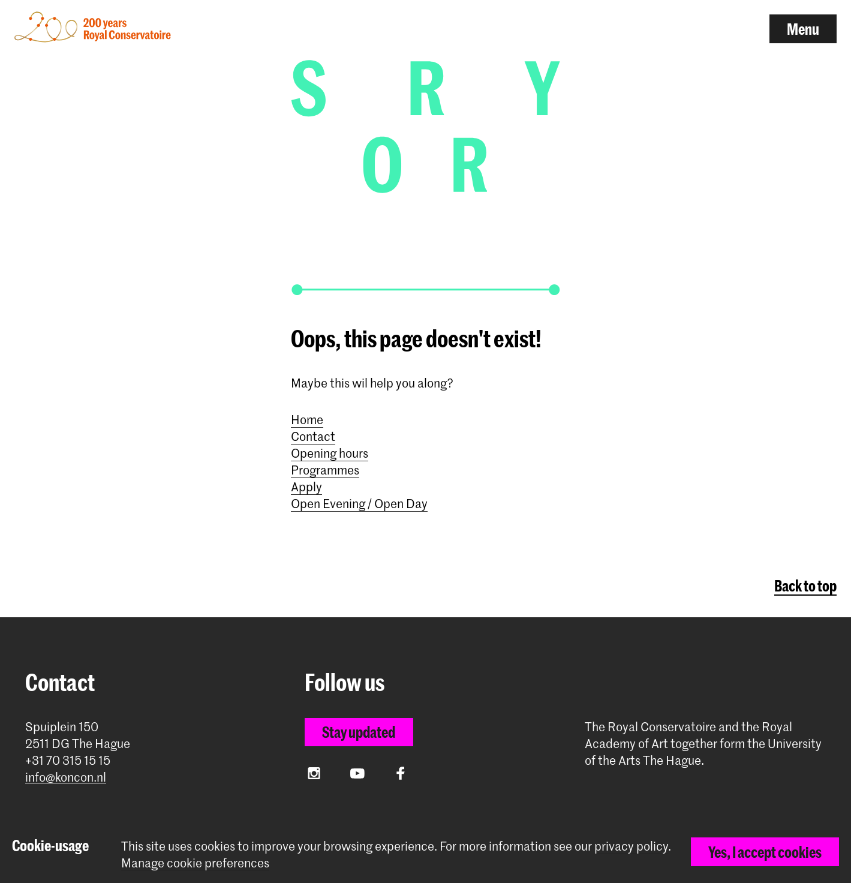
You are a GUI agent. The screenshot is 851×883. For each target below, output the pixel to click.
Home (307, 419)
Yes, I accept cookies (765, 852)
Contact (313, 436)
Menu (803, 29)
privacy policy (631, 846)
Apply (306, 486)
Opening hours (329, 453)
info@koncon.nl (65, 777)
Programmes (325, 469)
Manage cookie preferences (195, 862)
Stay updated (358, 732)
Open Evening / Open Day (359, 503)
